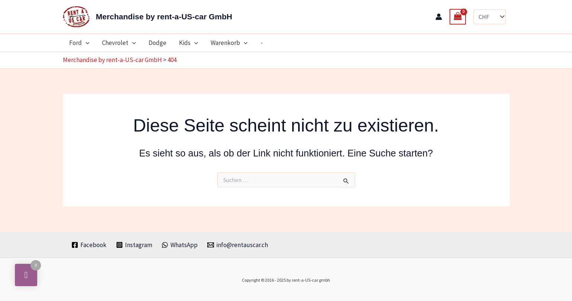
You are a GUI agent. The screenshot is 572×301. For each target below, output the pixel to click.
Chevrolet (119, 42)
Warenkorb (229, 42)
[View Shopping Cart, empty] (458, 17)
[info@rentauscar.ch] (238, 245)
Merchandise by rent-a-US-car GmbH (164, 16)
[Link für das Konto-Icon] (438, 16)
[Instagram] (134, 245)
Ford (79, 42)
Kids (188, 42)
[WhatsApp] (180, 245)
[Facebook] (89, 245)
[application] (85, 42)
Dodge (157, 43)
